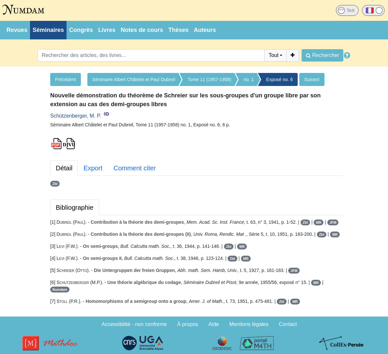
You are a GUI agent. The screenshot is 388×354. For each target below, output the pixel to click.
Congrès (81, 30)
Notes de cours (142, 30)
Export (92, 168)
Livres (106, 30)
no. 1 (249, 79)
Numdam (59, 289)
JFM (333, 222)
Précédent (65, 79)
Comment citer (134, 168)
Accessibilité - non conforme (134, 324)
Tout (273, 55)
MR (318, 222)
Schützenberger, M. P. (75, 116)
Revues (17, 30)
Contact (288, 324)
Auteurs (205, 30)
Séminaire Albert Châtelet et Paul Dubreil (133, 79)
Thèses (178, 30)
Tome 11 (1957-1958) (209, 79)
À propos (187, 324)
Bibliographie (75, 207)
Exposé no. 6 (279, 79)
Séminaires (48, 30)
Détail (64, 168)
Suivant (312, 79)
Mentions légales (248, 324)
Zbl (55, 184)
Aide (213, 324)
